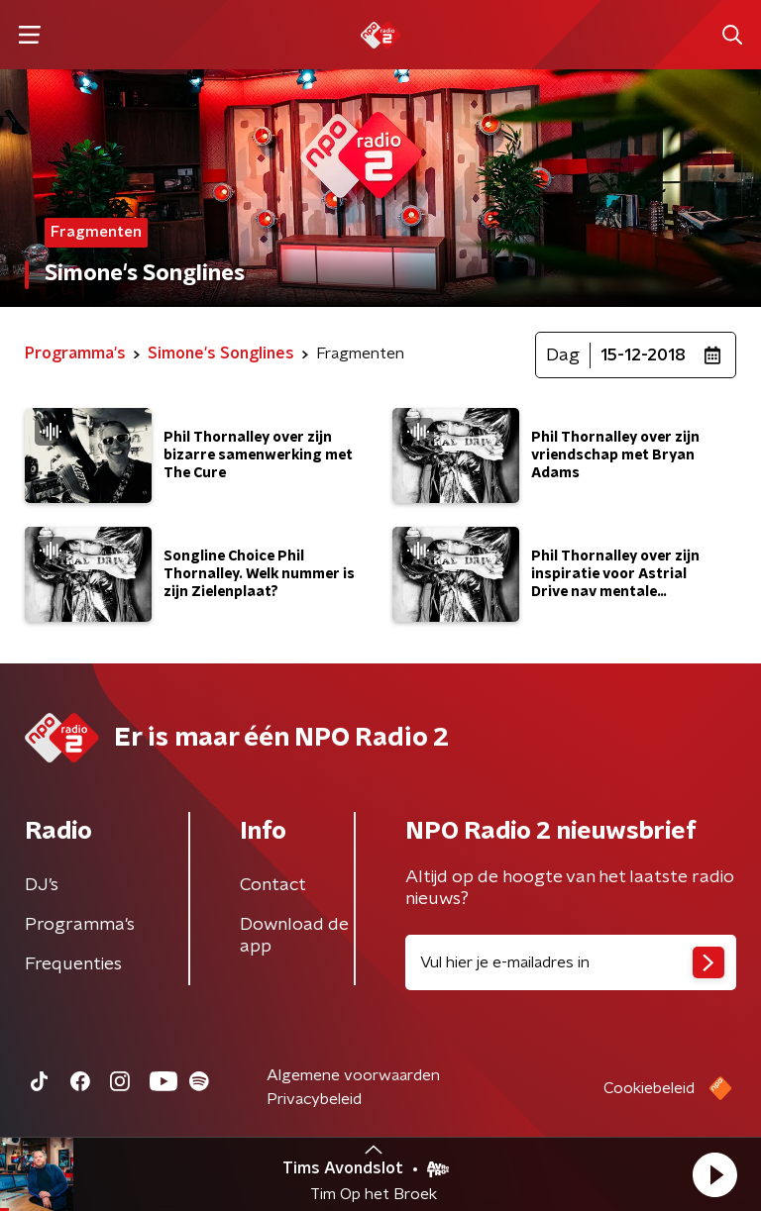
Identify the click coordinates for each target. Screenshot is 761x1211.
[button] (714, 1174)
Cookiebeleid (649, 1088)
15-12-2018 (643, 355)
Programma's (80, 925)
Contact (273, 885)
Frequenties (73, 964)
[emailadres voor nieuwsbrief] (570, 962)
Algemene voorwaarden (353, 1075)
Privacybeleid (314, 1099)
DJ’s (41, 885)
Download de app (294, 936)
